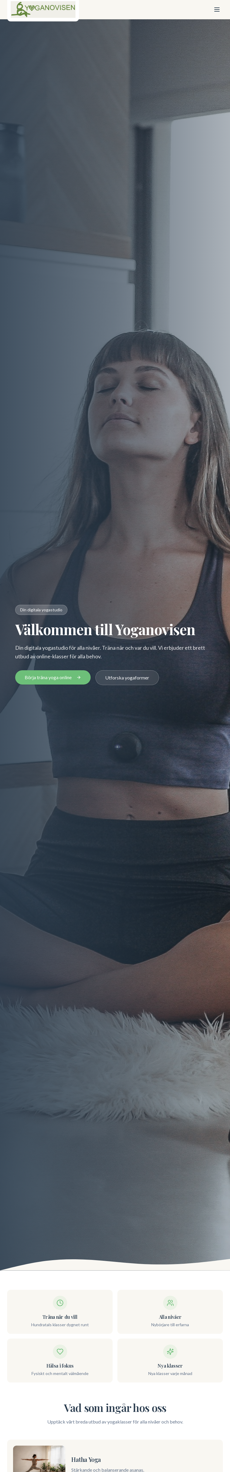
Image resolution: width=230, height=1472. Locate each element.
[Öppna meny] (217, 9)
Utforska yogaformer (127, 677)
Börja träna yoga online (53, 677)
